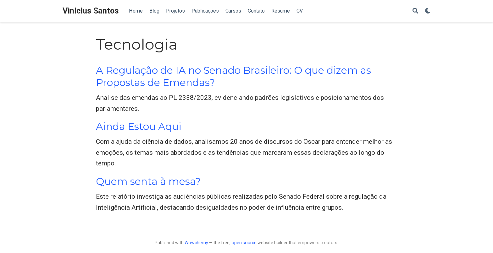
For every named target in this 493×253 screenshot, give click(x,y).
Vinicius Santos (91, 10)
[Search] (415, 11)
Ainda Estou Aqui (138, 126)
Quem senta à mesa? (148, 181)
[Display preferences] (427, 11)
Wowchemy (196, 242)
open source (244, 242)
